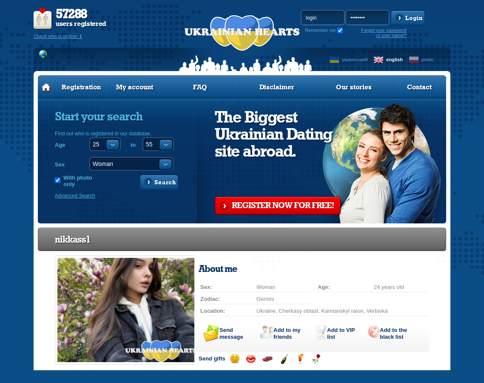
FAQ (200, 87)
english (394, 59)
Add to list (341, 333)
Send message (231, 333)
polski (427, 59)
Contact (419, 87)
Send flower (316, 359)
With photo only (77, 180)
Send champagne (284, 359)
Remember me (320, 30)
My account (134, 87)
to (133, 145)
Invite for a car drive (267, 359)
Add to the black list (393, 333)
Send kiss (251, 359)
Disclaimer (276, 87)
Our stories (354, 87)
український (354, 59)
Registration (81, 87)
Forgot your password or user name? (383, 33)
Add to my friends (287, 333)
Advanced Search (75, 196)
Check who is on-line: (58, 36)
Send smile (234, 359)
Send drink (300, 359)
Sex (60, 164)
